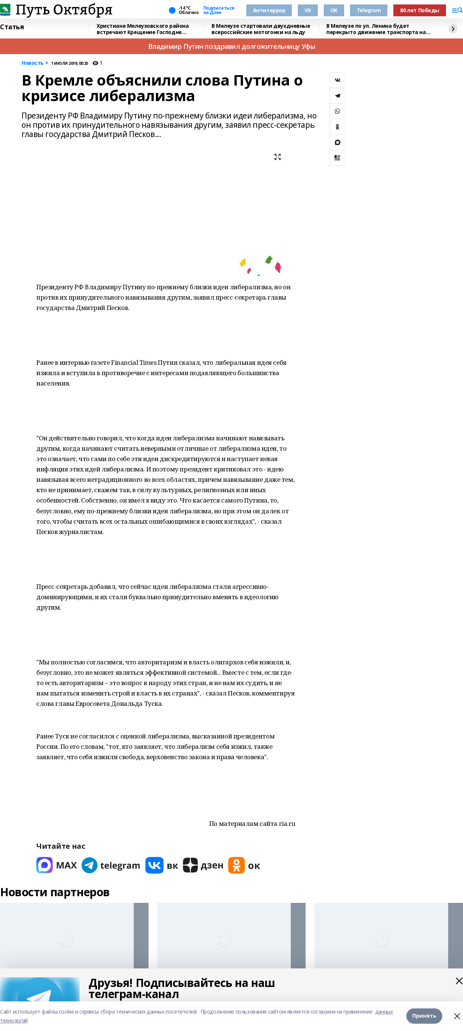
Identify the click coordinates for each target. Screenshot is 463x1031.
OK (333, 10)
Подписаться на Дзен (218, 10)
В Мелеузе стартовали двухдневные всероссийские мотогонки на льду (260, 29)
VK (307, 10)
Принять (424, 1016)
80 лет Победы (419, 10)
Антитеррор (269, 10)
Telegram (369, 10)
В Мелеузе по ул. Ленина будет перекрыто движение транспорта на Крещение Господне (376, 29)
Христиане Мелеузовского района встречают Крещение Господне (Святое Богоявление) (143, 29)
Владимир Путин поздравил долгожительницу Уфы (231, 46)
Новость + (34, 63)
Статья (12, 27)
